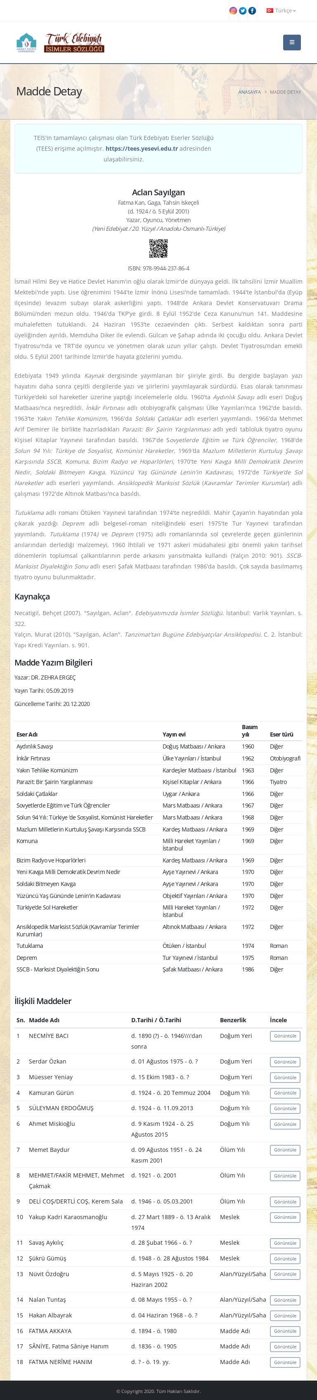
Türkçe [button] (281, 10)
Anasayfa (250, 92)
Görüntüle (285, 1036)
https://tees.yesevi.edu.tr (142, 148)
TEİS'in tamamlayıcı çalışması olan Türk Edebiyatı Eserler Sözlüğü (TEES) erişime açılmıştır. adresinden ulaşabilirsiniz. (124, 148)
